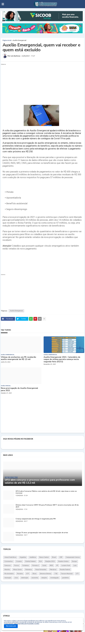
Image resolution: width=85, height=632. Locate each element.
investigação (54, 578)
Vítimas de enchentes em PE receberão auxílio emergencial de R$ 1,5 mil (18, 358)
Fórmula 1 (35, 565)
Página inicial (7, 40)
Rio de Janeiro (9, 574)
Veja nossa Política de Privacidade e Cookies (26, 623)
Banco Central (44, 557)
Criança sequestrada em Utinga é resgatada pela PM (36, 519)
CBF (61, 557)
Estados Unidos (63, 561)
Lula (75, 565)
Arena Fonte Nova (10, 557)
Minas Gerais (17, 570)
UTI (77, 574)
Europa (74, 561)
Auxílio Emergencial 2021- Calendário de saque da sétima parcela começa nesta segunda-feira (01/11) (62, 359)
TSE (56, 574)
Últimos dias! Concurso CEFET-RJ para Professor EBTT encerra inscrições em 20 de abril (47, 506)
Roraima (20, 574)
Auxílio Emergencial (19, 40)
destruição (24, 578)
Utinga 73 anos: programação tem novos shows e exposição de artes (42, 533)
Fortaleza (25, 565)
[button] (3, 4)
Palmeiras (28, 570)
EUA (40, 561)
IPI (57, 565)
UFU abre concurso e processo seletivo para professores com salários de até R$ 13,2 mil (40, 481)
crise (16, 578)
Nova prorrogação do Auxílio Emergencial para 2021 (19, 389)
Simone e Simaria (45, 574)
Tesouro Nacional (66, 574)
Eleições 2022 (50, 561)
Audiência (33, 557)
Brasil (54, 557)
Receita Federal (65, 570)
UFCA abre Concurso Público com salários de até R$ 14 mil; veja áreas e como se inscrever (46, 492)
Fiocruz (16, 565)
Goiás (44, 565)
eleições (44, 578)
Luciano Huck (66, 565)
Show (34, 574)
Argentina (23, 557)
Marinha (7, 570)
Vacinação (8, 578)
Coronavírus (9, 561)
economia (35, 578)
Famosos (8, 565)
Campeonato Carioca (73, 557)
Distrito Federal (30, 561)
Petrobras (53, 570)
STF (27, 574)
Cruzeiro (19, 561)
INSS (51, 565)
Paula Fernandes (40, 570)
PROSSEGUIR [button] (11, 626)
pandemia (65, 578)
